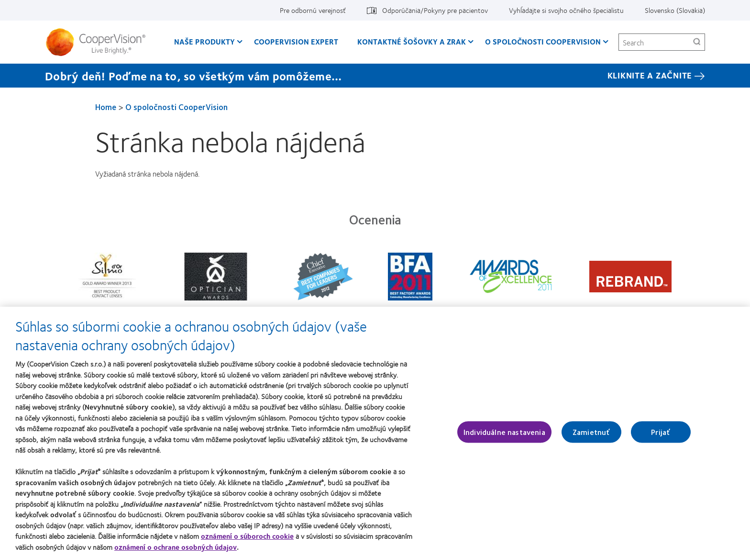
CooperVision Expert (296, 41)
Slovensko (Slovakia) (675, 10)
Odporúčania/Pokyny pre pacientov (435, 10)
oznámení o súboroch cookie (247, 540)
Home (105, 106)
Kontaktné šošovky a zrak (411, 41)
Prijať (660, 436)
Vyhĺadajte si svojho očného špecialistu (566, 10)
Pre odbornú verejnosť (313, 10)
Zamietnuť (591, 436)
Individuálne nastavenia (504, 436)
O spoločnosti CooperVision (543, 41)
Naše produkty (204, 41)
